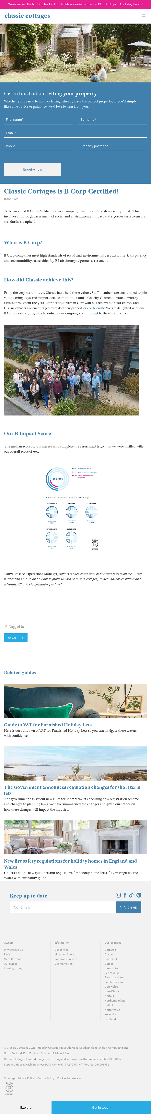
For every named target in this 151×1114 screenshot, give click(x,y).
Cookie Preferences (69, 1078)
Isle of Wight (113, 973)
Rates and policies (65, 959)
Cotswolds (111, 986)
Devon (109, 954)
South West (70, 1047)
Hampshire (112, 968)
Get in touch (101, 1107)
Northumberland (115, 1000)
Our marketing (63, 963)
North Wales (112, 1010)
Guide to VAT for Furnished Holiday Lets (48, 725)
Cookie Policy (45, 1078)
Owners (9, 942)
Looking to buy (13, 968)
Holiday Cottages (49, 1047)
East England (31, 1053)
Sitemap (9, 1078)
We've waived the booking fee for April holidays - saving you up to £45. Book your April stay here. (74, 4)
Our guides (10, 963)
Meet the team (13, 959)
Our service (61, 949)
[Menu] (143, 16)
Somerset (111, 959)
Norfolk (109, 996)
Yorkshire (110, 1014)
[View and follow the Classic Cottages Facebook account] (125, 896)
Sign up (130, 907)
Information (61, 942)
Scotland (110, 1019)
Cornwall (110, 949)
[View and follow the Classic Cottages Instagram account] (118, 896)
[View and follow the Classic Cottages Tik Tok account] (131, 896)
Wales (103, 1047)
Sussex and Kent (115, 977)
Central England (118, 1047)
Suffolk (109, 1005)
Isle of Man (62, 1053)
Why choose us (13, 949)
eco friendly (96, 308)
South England (88, 1047)
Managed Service (65, 954)
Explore (25, 1107)
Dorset (109, 963)
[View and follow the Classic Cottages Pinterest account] (138, 896)
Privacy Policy (26, 1078)
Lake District (113, 991)
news (16, 638)
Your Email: (21, 907)
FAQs (7, 954)
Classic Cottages (17, 1047)
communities (67, 298)
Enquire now (32, 169)
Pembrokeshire (114, 982)
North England (13, 1053)
